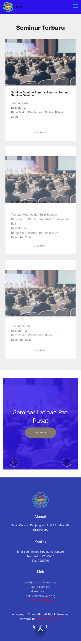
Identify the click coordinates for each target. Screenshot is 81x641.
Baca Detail (40, 135)
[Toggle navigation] (75, 5)
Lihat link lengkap (40, 601)
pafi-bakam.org (41, 592)
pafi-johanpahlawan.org (40, 588)
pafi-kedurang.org (40, 597)
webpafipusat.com (49, 621)
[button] (14, 462)
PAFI (19, 6)
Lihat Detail (40, 432)
